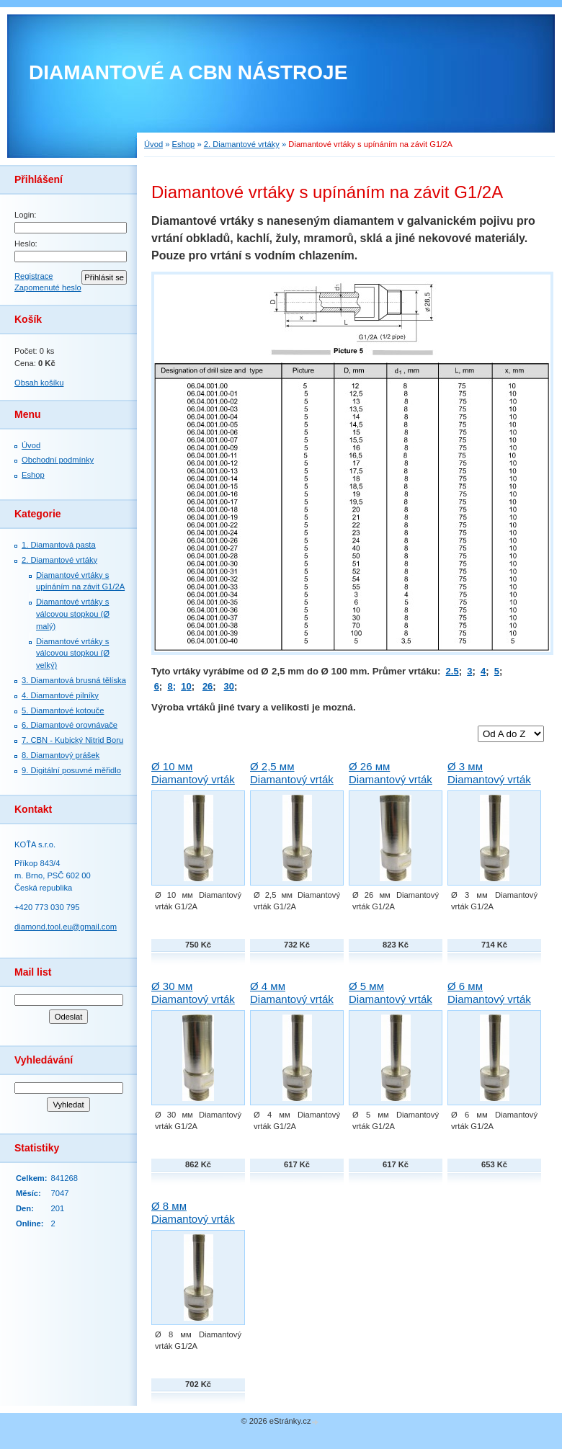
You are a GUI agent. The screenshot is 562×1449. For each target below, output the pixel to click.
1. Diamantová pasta (59, 544)
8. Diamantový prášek (60, 755)
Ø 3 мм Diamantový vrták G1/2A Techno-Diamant (489, 785)
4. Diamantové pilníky (60, 695)
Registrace (33, 276)
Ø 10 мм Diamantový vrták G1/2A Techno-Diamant (193, 785)
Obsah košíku (38, 382)
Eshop (33, 475)
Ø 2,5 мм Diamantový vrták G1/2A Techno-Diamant (292, 785)
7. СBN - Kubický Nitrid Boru (72, 740)
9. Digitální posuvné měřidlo (71, 770)
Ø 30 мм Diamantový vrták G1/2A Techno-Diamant (193, 1005)
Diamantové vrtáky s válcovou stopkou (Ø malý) (73, 613)
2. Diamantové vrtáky (59, 560)
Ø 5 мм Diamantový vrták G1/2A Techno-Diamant (390, 1005)
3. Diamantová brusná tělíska (74, 680)
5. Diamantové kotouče (63, 710)
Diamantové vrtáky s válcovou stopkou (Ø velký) (73, 653)
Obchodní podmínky (58, 459)
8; (171, 686)
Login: (25, 214)
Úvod (31, 445)
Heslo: (25, 243)
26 (207, 686)
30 (229, 686)
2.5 (452, 671)
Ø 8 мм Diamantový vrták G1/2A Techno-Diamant (193, 1225)
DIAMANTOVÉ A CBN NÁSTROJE (188, 72)
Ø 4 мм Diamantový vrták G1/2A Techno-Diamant (292, 1005)
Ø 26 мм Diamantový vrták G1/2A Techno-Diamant (390, 785)
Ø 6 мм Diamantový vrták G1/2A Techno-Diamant (489, 1005)
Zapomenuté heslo (47, 287)
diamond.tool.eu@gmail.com (65, 926)
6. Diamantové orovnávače (69, 725)
